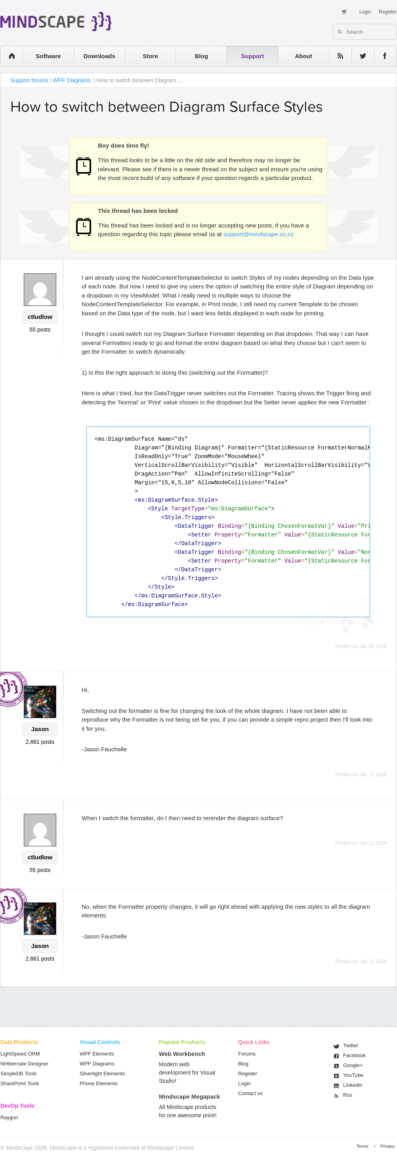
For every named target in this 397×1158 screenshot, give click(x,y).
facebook (381, 56)
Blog (201, 56)
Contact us (250, 1093)
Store (150, 56)
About (303, 56)
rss (336, 56)
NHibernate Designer (24, 1064)
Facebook (354, 1055)
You (353, 1075)
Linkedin (352, 1085)
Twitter (350, 1045)
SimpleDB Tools (18, 1074)
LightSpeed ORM (20, 1054)
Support (252, 56)
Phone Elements (98, 1083)
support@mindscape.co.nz (258, 234)
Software (48, 56)
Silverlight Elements (102, 1074)
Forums (247, 1054)
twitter (359, 56)
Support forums (29, 80)
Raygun (9, 1117)
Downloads (99, 56)
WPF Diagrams (72, 80)
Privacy (387, 1146)
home (7, 56)
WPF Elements (97, 1054)
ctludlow (40, 316)
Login (365, 12)
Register (388, 12)
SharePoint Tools (19, 1083)
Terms (362, 1146)
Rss (347, 1095)
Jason (40, 729)
